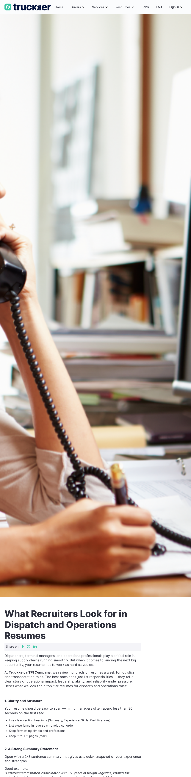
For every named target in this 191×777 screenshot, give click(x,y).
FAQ (159, 7)
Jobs (145, 7)
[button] (77, 7)
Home (59, 7)
